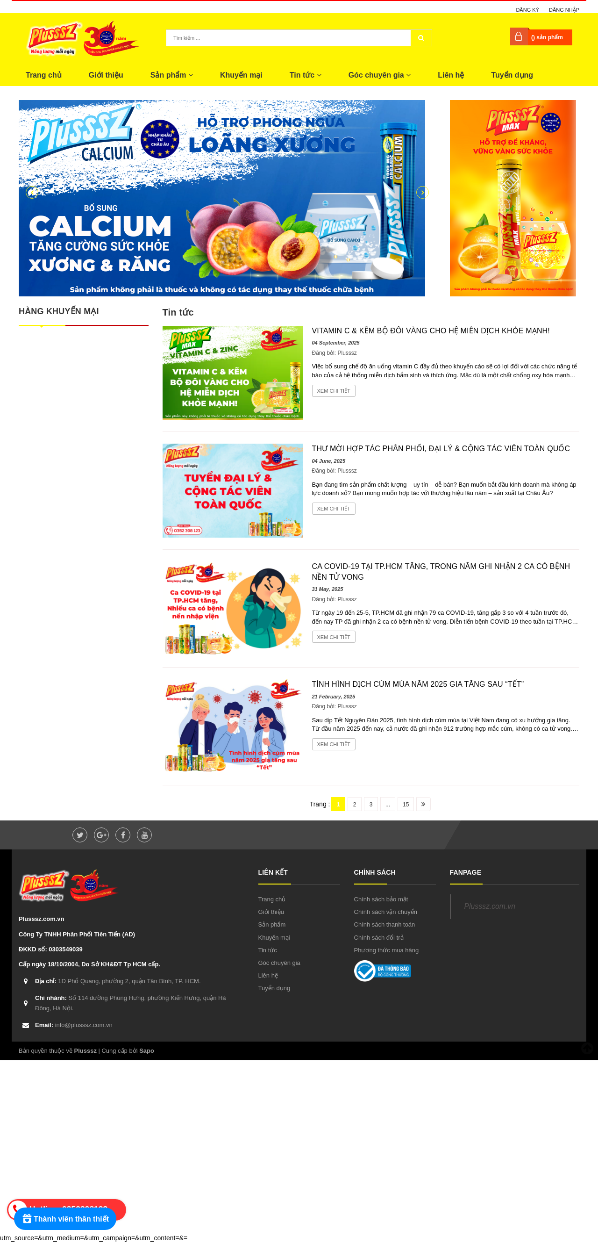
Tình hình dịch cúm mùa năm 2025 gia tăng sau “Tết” (418, 684)
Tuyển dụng (512, 75)
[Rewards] (65, 1219)
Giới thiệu (106, 75)
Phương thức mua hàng (386, 950)
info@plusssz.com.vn (74, 1024)
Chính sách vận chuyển (385, 911)
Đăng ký (527, 10)
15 (406, 804)
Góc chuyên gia (380, 75)
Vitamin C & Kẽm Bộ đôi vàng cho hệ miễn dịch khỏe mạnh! (431, 331)
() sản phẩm (547, 37)
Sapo (146, 1050)
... (387, 804)
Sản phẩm (171, 75)
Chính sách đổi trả (379, 937)
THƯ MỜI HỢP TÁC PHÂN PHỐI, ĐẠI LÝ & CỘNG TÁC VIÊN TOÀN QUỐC (441, 449)
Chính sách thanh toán (384, 924)
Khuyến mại (241, 75)
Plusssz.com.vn (489, 906)
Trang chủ (44, 75)
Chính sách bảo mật (381, 899)
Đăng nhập (564, 10)
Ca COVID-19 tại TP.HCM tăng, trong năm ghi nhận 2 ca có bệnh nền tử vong (441, 571)
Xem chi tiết (333, 391)
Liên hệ (451, 75)
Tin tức (305, 75)
